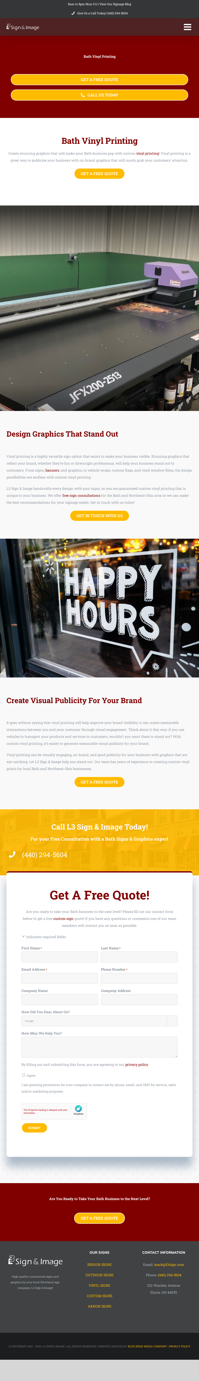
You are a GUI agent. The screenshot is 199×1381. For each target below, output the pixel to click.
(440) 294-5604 (169, 1275)
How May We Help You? (41, 1033)
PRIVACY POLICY (180, 1346)
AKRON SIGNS (99, 1306)
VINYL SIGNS (99, 1285)
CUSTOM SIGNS (99, 1295)
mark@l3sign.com (169, 1264)
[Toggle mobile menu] (188, 27)
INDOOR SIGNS (99, 1264)
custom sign (63, 919)
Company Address (116, 991)
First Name (31, 949)
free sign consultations (82, 495)
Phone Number (114, 970)
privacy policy (136, 1065)
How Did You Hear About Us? (45, 1012)
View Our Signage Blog (115, 4)
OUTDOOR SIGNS (99, 1275)
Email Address (34, 970)
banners (53, 470)
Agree (31, 1076)
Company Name (34, 991)
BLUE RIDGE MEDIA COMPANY (147, 1346)
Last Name (111, 949)
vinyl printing (147, 153)
